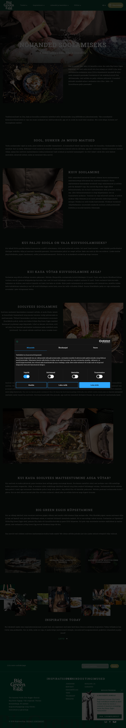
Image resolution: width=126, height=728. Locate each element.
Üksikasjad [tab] (63, 348)
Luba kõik (95, 385)
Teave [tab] (95, 348)
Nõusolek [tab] (30, 348)
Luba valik (63, 385)
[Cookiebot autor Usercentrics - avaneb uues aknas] (100, 341)
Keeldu (31, 385)
